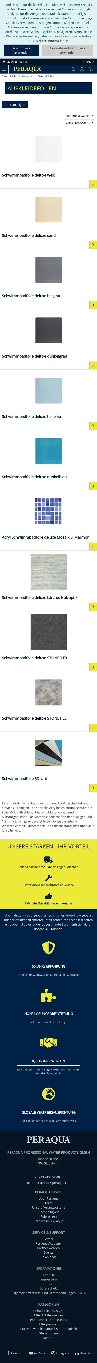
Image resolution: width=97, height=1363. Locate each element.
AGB (49, 1284)
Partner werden (48, 1248)
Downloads (48, 1257)
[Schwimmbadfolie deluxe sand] (48, 214)
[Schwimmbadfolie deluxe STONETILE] (48, 697)
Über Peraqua (49, 1198)
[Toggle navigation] (4, 69)
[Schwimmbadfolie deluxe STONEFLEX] (48, 637)
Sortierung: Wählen (78, 116)
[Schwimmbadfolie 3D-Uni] (48, 758)
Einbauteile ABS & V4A (48, 1311)
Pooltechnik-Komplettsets (48, 1320)
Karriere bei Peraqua (48, 1221)
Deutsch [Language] (87, 62)
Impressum (48, 1279)
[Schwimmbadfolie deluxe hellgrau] (48, 275)
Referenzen (48, 1216)
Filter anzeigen (14, 105)
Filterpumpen (48, 1324)
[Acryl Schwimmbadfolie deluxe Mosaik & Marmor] (48, 516)
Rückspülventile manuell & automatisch (48, 1329)
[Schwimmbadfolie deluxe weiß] (48, 154)
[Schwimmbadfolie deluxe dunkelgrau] (48, 335)
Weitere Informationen (51, 41)
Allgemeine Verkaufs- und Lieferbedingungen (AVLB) (49, 1293)
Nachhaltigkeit (48, 1212)
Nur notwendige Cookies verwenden (67, 50)
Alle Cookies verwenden (21, 50)
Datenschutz (48, 1288)
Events (48, 1252)
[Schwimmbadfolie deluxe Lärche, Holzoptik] (48, 576)
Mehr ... (48, 1338)
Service (48, 1239)
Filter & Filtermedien (48, 1315)
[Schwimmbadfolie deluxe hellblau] (48, 395)
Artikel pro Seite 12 (78, 123)
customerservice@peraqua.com (48, 1183)
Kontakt (48, 1275)
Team (49, 1203)
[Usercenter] (82, 69)
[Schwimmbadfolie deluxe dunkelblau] (48, 456)
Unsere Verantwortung (48, 1207)
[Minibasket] (91, 69)
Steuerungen (48, 1333)
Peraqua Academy (48, 1243)
